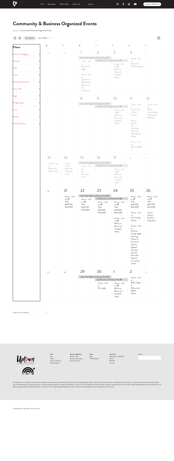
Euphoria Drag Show (151, 219)
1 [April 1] (81, 52)
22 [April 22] (82, 190)
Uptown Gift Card (152, 4)
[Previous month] (15, 38)
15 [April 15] (82, 157)
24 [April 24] (115, 190)
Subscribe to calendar (21, 312)
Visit (42, 4)
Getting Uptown (55, 363)
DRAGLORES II (137, 148)
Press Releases (94, 358)
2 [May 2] (131, 271)
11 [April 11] (131, 98)
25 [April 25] (132, 190)
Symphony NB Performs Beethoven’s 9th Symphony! (86, 85)
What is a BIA (74, 356)
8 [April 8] (81, 98)
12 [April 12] (148, 98)
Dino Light (102, 288)
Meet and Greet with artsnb (69, 171)
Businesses (52, 4)
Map (51, 356)
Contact (111, 363)
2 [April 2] (98, 52)
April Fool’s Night (85, 67)
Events (15, 30)
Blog (91, 356)
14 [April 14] (65, 157)
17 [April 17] (114, 157)
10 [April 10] (115, 98)
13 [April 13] (49, 157)
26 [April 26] (148, 190)
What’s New (64, 4)
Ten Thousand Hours (85, 174)
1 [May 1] (114, 271)
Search (140, 354)
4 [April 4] (131, 52)
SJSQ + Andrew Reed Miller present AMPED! (152, 113)
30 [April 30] (99, 271)
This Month (29, 38)
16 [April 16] (98, 157)
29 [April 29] (82, 271)
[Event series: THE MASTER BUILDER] (68, 199)
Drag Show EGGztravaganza (137, 65)
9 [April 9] (98, 98)
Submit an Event (75, 361)
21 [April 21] (65, 190)
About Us (76, 4)
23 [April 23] (99, 190)
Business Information (76, 358)
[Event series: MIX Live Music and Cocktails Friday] (118, 66)
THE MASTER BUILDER (69, 204)
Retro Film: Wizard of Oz (53, 170)
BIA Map (112, 361)
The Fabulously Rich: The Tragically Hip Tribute (136, 131)
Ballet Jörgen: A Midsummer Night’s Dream (136, 288)
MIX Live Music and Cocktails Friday (118, 73)
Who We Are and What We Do (116, 357)
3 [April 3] (114, 52)
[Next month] (20, 38)
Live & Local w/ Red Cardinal (135, 112)
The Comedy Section (136, 219)
